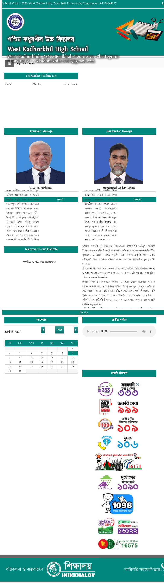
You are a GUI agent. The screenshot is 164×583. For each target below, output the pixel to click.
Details (60, 199)
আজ (59, 330)
